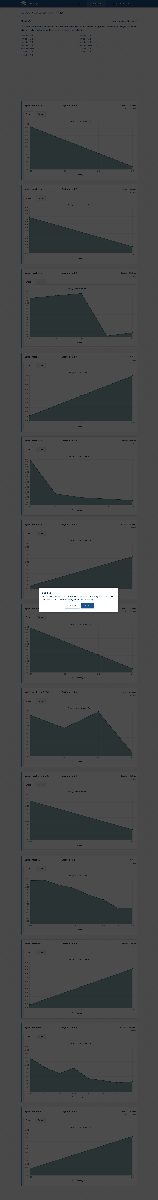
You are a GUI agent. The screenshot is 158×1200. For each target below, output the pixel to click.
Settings (72, 605)
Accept (88, 605)
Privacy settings (87, 599)
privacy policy (98, 596)
